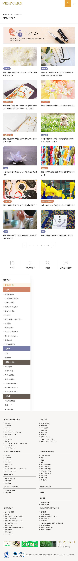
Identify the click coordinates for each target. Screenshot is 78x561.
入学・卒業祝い (9, 379)
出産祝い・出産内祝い (11, 298)
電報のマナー (9, 405)
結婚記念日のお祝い (11, 307)
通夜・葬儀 (43, 475)
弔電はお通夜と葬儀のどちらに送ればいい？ (57, 235)
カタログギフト (8, 439)
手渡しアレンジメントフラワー (48, 441)
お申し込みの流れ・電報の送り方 (13, 527)
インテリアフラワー (9, 448)
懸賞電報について (45, 502)
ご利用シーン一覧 (44, 455)
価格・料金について (9, 518)
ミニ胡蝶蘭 (43, 430)
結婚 (41, 458)
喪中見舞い (43, 480)
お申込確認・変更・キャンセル (12, 521)
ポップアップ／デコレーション (12, 432)
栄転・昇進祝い (9, 302)
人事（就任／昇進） (45, 466)
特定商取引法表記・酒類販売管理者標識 (51, 523)
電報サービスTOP (8, 14)
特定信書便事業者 (45, 525)
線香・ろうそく (8, 464)
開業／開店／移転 (45, 471)
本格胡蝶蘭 (43, 426)
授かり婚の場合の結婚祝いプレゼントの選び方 (58, 105)
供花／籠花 (7, 481)
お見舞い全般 (9, 409)
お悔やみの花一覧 (9, 478)
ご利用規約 (43, 521)
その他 (6, 441)
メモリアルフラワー (9, 471)
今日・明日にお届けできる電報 (12, 516)
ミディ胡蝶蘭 (43, 428)
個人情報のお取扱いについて (48, 516)
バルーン (6, 437)
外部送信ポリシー (45, 518)
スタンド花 (43, 432)
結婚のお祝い (9, 294)
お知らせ (6, 514)
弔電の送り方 (7, 532)
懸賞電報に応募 (44, 504)
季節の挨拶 (8, 367)
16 (48, 245)
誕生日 (41, 460)
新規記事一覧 (9, 285)
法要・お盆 (43, 478)
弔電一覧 (6, 455)
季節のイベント (9, 371)
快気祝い (7, 315)
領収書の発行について (10, 523)
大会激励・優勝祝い (11, 383)
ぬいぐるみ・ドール (9, 434)
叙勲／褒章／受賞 (45, 469)
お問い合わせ (7, 525)
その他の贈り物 (9, 344)
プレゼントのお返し (11, 336)
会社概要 (42, 512)
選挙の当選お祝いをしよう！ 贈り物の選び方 (19, 205)
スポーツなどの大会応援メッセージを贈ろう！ (58, 205)
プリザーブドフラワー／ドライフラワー (15, 443)
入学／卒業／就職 (45, 464)
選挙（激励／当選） (45, 473)
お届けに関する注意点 (46, 527)
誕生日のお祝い (9, 311)
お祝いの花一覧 (44, 423)
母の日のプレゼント (11, 387)
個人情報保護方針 (45, 514)
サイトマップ (7, 534)
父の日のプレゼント (11, 392)
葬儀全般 (7, 357)
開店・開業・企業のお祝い (13, 319)
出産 (41, 462)
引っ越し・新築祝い (11, 332)
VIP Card (6, 428)
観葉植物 (42, 434)
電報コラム (7, 493)
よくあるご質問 (8, 512)
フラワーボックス (45, 437)
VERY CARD (7, 426)
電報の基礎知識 (9, 401)
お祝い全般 (8, 340)
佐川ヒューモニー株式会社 (63, 546)
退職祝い (7, 323)
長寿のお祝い (9, 327)
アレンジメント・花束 (46, 439)
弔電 (6, 353)
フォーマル (7, 430)
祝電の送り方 (7, 530)
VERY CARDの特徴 (9, 490)
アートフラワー (8, 446)
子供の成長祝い (9, 375)
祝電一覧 (6, 423)
